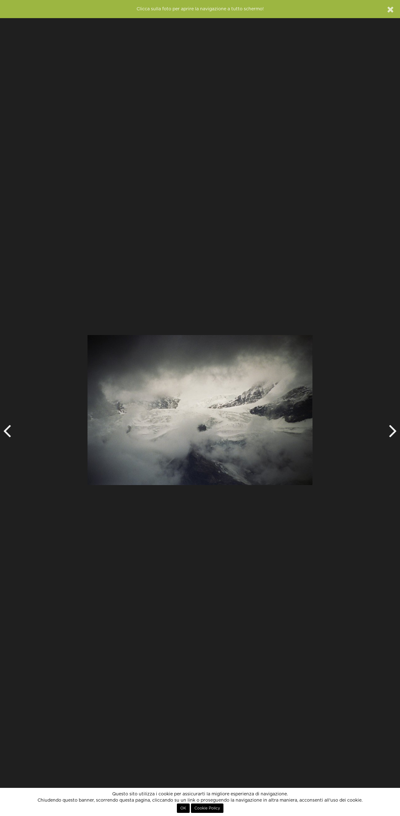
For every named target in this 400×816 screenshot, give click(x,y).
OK (183, 808)
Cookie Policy (207, 808)
